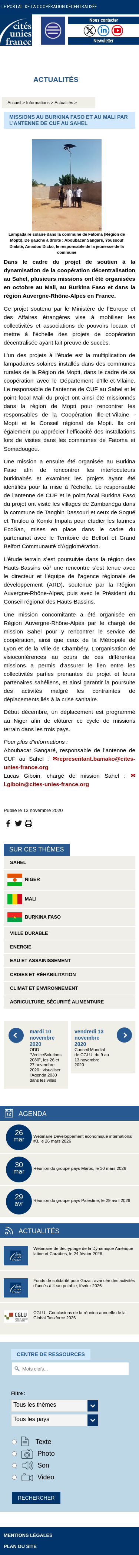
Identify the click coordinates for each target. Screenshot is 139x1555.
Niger (23, 880)
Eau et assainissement (39, 960)
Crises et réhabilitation (41, 974)
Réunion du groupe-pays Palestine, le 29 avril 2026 (68, 1201)
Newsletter (103, 41)
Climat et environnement (42, 988)
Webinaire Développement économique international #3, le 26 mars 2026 (69, 1137)
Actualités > (65, 102)
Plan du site (20, 1546)
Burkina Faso (34, 917)
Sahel (16, 862)
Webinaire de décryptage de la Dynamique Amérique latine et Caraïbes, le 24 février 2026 (68, 1258)
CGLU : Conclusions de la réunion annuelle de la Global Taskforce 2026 (65, 1322)
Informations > (39, 102)
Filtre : (18, 1393)
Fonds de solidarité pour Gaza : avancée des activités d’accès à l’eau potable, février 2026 (69, 1290)
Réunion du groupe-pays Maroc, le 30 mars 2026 (66, 1169)
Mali (21, 899)
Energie (19, 947)
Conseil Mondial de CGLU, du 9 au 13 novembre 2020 (92, 1048)
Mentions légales (28, 1535)
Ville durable (27, 933)
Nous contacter (103, 20)
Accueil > (16, 102)
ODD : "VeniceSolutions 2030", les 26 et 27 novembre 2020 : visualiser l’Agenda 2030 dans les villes (46, 1055)
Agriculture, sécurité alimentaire (55, 1002)
